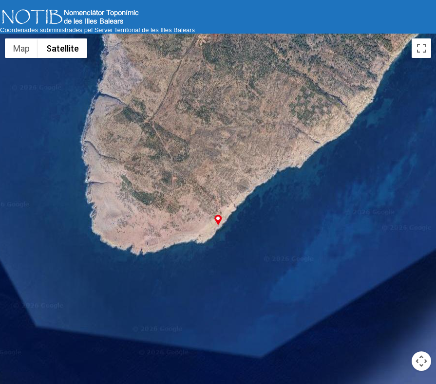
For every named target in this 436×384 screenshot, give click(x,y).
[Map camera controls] (421, 361)
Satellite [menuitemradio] (62, 48)
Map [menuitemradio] (21, 48)
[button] (218, 220)
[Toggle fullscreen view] (421, 48)
